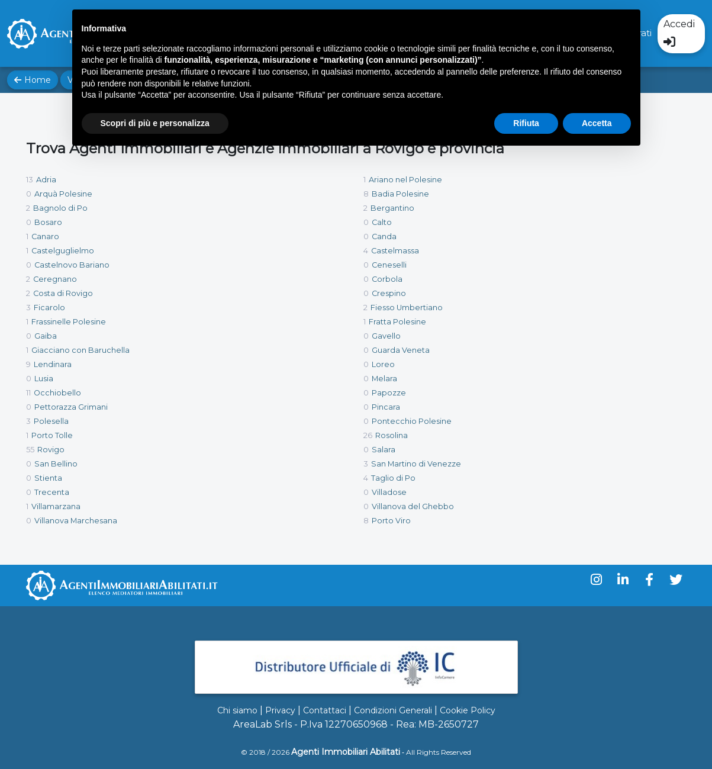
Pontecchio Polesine (412, 421)
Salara (383, 449)
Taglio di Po (393, 478)
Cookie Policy (467, 710)
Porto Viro (391, 520)
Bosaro (48, 222)
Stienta (48, 478)
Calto (382, 222)
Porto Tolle (52, 435)
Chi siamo (237, 710)
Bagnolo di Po (60, 208)
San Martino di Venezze (416, 463)
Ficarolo (49, 307)
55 (30, 449)
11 (28, 392)
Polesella (51, 421)
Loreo (383, 364)
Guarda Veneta (401, 350)
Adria (46, 179)
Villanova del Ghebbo (413, 506)
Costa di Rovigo (63, 293)
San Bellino (56, 463)
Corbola (387, 279)
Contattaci (324, 710)
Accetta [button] (597, 123)
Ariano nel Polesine (405, 179)
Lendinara (53, 364)
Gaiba (45, 336)
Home (32, 80)
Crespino (389, 293)
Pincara (386, 407)
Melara (384, 378)
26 (367, 435)
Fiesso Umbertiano (407, 307)
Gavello (386, 336)
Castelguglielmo (62, 250)
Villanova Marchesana (75, 520)
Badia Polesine (400, 193)
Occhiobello (57, 392)
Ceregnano (55, 279)
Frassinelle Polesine (68, 321)
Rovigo (51, 449)
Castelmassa (395, 250)
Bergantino (392, 208)
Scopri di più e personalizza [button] (155, 123)
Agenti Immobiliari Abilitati (345, 752)
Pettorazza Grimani (71, 407)
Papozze (389, 392)
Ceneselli (389, 264)
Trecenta (51, 492)
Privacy (280, 710)
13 (29, 179)
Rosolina (391, 435)
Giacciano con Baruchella (80, 350)
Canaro (45, 236)
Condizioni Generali (393, 710)
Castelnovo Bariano (71, 264)
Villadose (389, 492)
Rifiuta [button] (526, 123)
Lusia (43, 378)
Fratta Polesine (397, 321)
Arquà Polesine (63, 193)
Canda (384, 236)
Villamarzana (55, 506)
